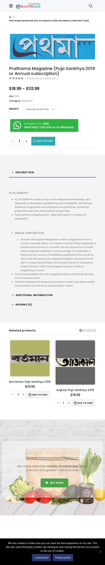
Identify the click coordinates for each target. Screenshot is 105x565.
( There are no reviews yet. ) (41, 78)
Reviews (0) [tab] (24, 304)
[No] (100, 552)
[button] (80, 330)
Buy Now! (54, 483)
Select (13, 109)
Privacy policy (62, 557)
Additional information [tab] (34, 295)
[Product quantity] (19, 141)
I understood (41, 557)
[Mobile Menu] (12, 6)
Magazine (27, 100)
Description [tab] (25, 172)
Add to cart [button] (40, 394)
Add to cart (45, 141)
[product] (30, 358)
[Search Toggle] (90, 6)
